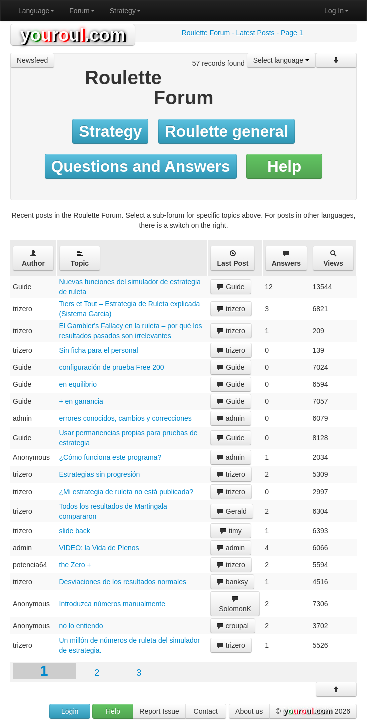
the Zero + (75, 565)
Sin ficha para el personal (98, 350)
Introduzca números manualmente (112, 604)
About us (249, 711)
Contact (206, 711)
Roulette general (226, 131)
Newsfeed (32, 60)
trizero (231, 309)
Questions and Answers (140, 166)
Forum (81, 11)
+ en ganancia (81, 401)
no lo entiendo (81, 626)
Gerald (232, 511)
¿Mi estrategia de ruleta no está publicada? (126, 492)
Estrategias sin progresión (99, 474)
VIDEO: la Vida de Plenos (99, 548)
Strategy (125, 11)
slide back (74, 531)
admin (231, 418)
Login (69, 711)
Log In (336, 11)
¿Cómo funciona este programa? (110, 457)
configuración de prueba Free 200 (111, 367)
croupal (233, 626)
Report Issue (159, 711)
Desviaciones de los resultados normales (122, 582)
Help (284, 166)
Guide (230, 287)
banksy (232, 582)
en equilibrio (78, 384)
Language (36, 11)
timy (231, 531)
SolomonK (235, 604)
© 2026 (313, 711)
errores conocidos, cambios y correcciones (125, 418)
